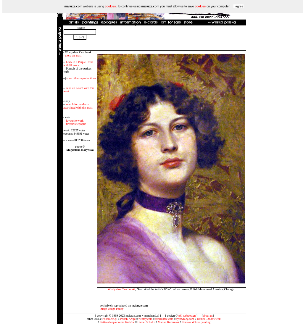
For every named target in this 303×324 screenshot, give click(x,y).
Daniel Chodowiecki (209, 318)
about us (208, 315)
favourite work (74, 120)
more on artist (73, 55)
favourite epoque (76, 123)
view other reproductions (81, 78)
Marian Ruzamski (168, 322)
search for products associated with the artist (78, 106)
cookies (110, 6)
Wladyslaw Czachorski (121, 289)
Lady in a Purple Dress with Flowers (78, 63)
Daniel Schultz (146, 322)
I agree (238, 6)
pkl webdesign (187, 315)
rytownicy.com (185, 318)
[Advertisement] (171, 38)
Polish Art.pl (109, 318)
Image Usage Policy (112, 308)
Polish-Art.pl (128, 318)
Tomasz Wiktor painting (196, 322)
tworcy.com (145, 318)
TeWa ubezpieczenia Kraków (117, 322)
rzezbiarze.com (164, 318)
